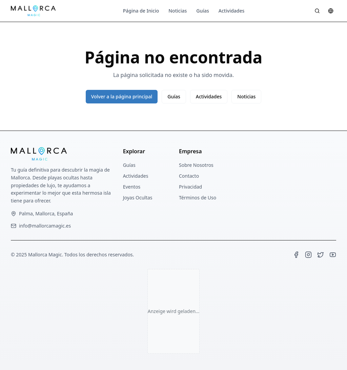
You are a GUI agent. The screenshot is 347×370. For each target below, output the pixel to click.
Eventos (132, 186)
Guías (202, 10)
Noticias (177, 10)
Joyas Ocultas (137, 197)
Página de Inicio (141, 10)
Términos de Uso (197, 197)
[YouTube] (332, 254)
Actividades (232, 10)
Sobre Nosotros (196, 165)
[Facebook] (296, 254)
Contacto (189, 176)
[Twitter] (320, 254)
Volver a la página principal (121, 96)
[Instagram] (308, 254)
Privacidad (190, 186)
